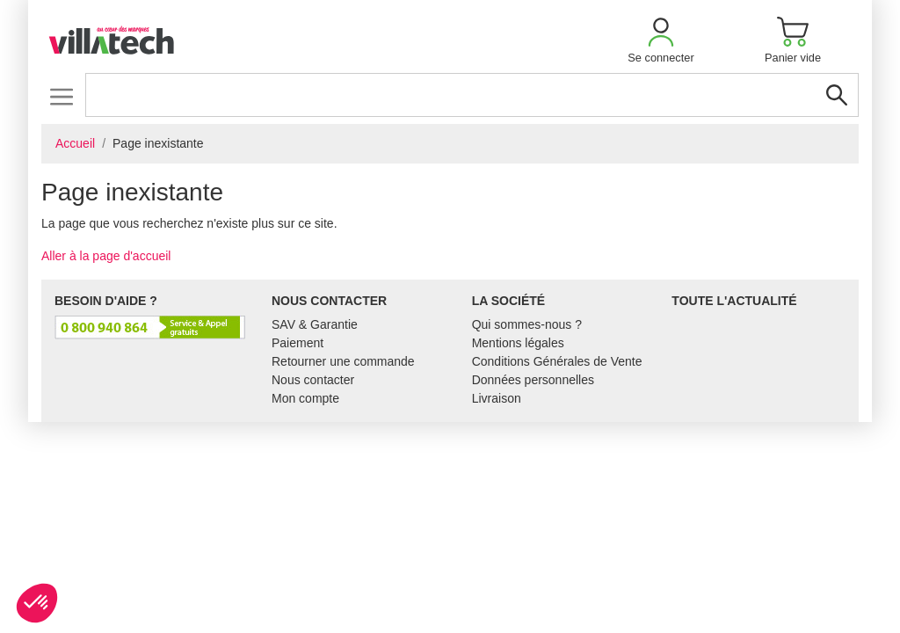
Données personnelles (533, 380)
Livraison (496, 398)
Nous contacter (313, 380)
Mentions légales (518, 343)
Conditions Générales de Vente (557, 361)
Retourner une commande (343, 361)
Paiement (297, 343)
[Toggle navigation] (61, 96)
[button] (661, 40)
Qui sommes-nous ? (527, 324)
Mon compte (305, 398)
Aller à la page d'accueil (106, 256)
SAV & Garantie (315, 324)
